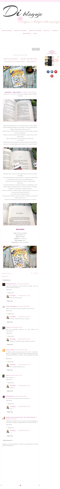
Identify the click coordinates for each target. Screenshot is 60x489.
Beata (7, 375)
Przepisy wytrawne (35, 30)
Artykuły (47, 30)
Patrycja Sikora (10, 349)
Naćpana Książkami (11, 306)
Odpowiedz (9, 289)
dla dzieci (10, 94)
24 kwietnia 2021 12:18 (24, 295)
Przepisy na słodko (20, 30)
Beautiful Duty (10, 396)
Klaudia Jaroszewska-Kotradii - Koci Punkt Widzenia (20, 417)
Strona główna (7, 30)
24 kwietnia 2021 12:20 (24, 316)
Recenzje (55, 30)
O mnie (35, 33)
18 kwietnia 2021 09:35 (23, 283)
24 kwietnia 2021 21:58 (24, 385)
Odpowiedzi (11, 292)
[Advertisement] (28, 39)
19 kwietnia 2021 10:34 (16, 375)
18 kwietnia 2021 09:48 (23, 306)
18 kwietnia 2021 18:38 (21, 349)
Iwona (7, 327)
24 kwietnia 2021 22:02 (24, 406)
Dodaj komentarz (7, 440)
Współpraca (27, 33)
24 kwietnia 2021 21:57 (24, 364)
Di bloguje (13, 295)
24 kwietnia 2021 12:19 (24, 339)
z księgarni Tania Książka (19, 92)
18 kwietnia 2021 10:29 (16, 327)
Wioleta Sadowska (11, 283)
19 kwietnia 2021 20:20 (21, 396)
